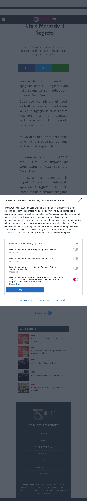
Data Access (43, 300)
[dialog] (43, 250)
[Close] (81, 201)
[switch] (75, 249)
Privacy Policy (60, 300)
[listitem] (43, 243)
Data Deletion (26, 300)
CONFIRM (24, 290)
